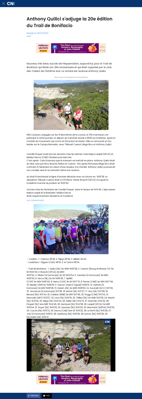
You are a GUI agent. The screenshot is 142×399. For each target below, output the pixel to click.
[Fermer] (3, 3)
